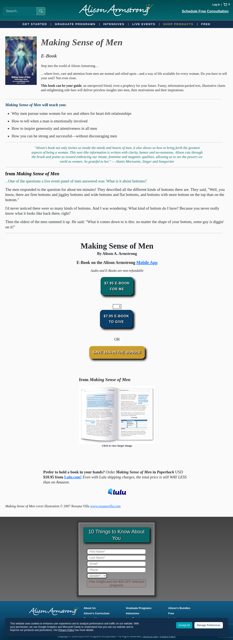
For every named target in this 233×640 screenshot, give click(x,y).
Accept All (184, 625)
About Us (90, 608)
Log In (216, 4)
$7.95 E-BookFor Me (117, 286)
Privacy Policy (168, 636)
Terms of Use (150, 636)
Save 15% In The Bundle (117, 352)
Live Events (143, 24)
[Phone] (116, 570)
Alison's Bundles (179, 608)
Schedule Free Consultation (205, 11)
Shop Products (178, 24)
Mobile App (147, 262)
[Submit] (116, 583)
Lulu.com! (73, 477)
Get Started (35, 24)
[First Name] (116, 551)
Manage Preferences (208, 625)
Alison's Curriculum (97, 613)
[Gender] (97, 575)
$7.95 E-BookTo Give (116, 319)
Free (205, 24)
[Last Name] (116, 557)
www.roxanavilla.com (105, 506)
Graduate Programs (75, 24)
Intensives (113, 24)
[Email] (116, 563)
